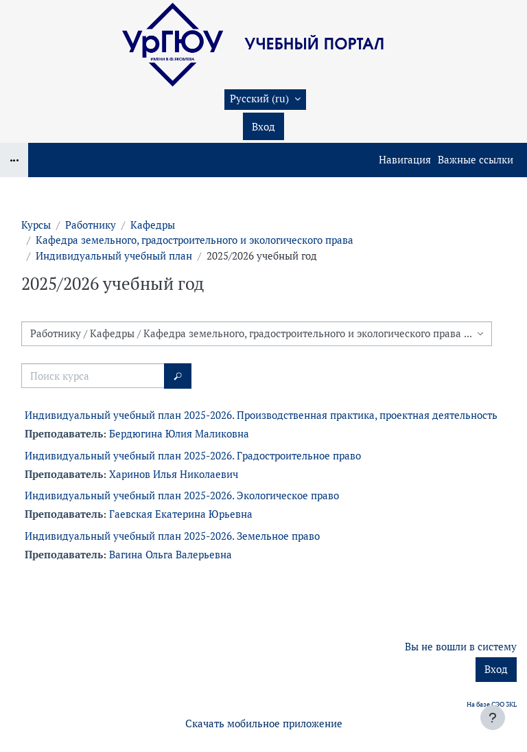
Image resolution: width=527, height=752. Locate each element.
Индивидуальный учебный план (114, 255)
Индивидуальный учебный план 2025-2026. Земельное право (172, 536)
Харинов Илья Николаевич (173, 474)
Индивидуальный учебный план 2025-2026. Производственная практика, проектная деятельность (261, 415)
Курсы (36, 224)
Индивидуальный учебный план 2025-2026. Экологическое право (182, 495)
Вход (263, 126)
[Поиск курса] (93, 375)
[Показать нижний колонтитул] (492, 717)
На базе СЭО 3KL (492, 704)
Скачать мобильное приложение (263, 723)
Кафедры (152, 224)
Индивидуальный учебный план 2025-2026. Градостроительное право (193, 455)
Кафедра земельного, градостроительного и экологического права (194, 240)
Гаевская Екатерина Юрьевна (181, 514)
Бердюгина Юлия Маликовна (179, 433)
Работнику (90, 224)
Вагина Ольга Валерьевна (170, 554)
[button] (265, 99)
